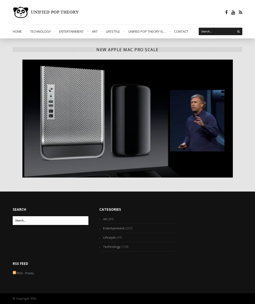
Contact (181, 31)
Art (95, 31)
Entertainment (71, 31)
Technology (40, 31)
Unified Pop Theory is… (147, 31)
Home (17, 31)
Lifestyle (113, 31)
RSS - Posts (23, 273)
